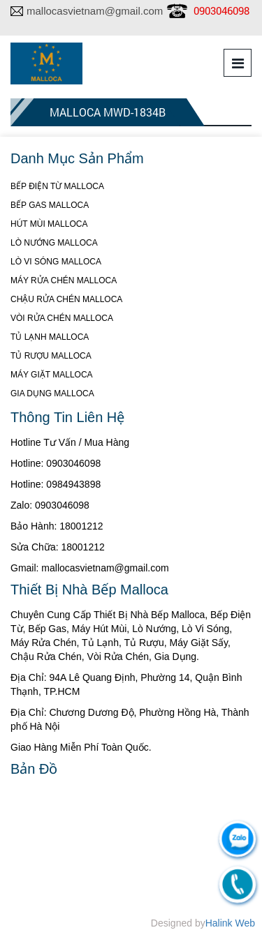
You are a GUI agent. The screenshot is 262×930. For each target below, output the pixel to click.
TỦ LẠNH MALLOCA (49, 337)
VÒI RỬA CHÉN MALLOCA (61, 318)
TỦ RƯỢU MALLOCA (51, 356)
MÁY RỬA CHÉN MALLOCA (63, 280)
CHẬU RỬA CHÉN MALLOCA (66, 299)
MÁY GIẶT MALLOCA (51, 375)
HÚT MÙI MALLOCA (48, 224)
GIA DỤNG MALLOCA (52, 393)
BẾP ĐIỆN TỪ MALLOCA (57, 186)
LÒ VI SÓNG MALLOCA (55, 262)
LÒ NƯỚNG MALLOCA (54, 243)
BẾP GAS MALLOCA (49, 205)
